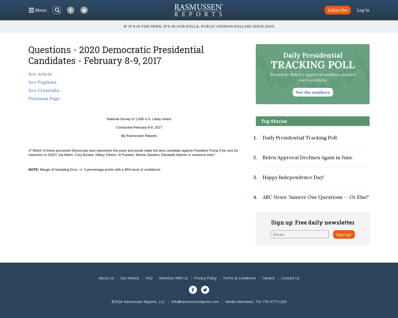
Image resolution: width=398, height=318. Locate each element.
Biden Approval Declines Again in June (308, 157)
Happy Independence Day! (293, 177)
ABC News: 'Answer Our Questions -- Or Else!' (316, 197)
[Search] (57, 10)
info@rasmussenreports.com (195, 301)
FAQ (149, 278)
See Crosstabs (43, 90)
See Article (40, 74)
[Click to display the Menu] (38, 10)
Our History (129, 278)
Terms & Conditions (239, 278)
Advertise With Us (173, 278)
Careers (268, 278)
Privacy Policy (205, 278)
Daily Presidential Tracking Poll (300, 138)
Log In (363, 10)
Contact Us (290, 278)
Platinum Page (44, 98)
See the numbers (313, 92)
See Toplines (42, 82)
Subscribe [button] (337, 10)
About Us (106, 278)
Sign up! (344, 234)
